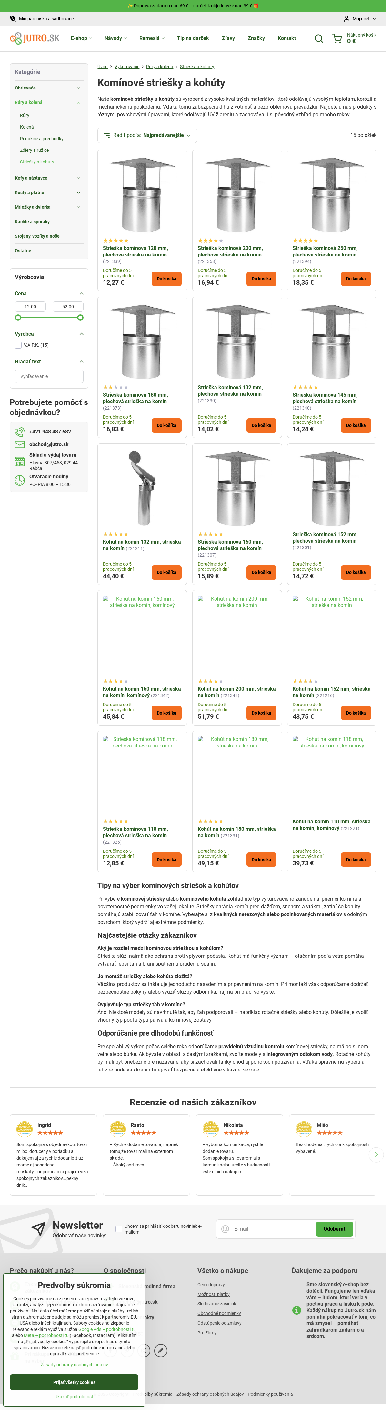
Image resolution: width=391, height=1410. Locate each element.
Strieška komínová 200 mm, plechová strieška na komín (230, 251)
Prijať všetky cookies (74, 1385)
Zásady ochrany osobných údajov (210, 1394)
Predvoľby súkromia (153, 1394)
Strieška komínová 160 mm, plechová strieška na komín (230, 545)
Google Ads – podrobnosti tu (107, 1332)
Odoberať (335, 1229)
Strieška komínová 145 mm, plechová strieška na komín (325, 398)
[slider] (18, 317)
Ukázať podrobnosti (74, 1400)
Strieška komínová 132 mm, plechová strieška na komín (230, 390)
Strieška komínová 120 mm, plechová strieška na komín (135, 251)
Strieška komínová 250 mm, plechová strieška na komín (325, 251)
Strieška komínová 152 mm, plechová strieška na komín (325, 537)
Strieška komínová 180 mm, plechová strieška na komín (135, 398)
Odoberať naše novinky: (79, 1235)
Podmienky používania (270, 1394)
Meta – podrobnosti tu (46, 1338)
